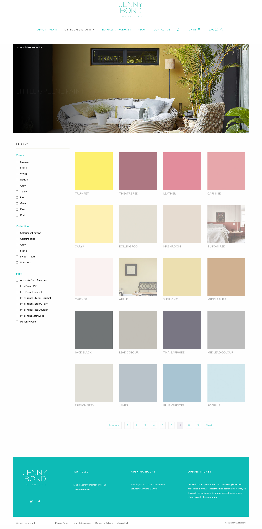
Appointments (47, 29)
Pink (22, 209)
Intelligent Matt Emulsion (34, 309)
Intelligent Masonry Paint (34, 303)
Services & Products (116, 29)
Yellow (23, 191)
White (23, 173)
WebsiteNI (241, 523)
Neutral (24, 179)
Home (19, 47)
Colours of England (30, 232)
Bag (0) (213, 29)
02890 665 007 (82, 489)
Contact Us (162, 29)
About (142, 29)
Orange (24, 161)
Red (22, 214)
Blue (22, 197)
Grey (23, 185)
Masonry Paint (28, 321)
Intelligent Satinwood (32, 315)
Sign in (191, 29)
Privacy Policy (61, 523)
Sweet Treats (27, 256)
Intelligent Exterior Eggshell (35, 297)
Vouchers (25, 262)
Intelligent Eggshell (31, 291)
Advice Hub (122, 523)
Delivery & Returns (104, 523)
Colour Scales (27, 238)
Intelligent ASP (28, 286)
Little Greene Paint (80, 29)
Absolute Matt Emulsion (33, 280)
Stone (23, 167)
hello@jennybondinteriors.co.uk (91, 485)
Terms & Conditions (81, 523)
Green (23, 203)
